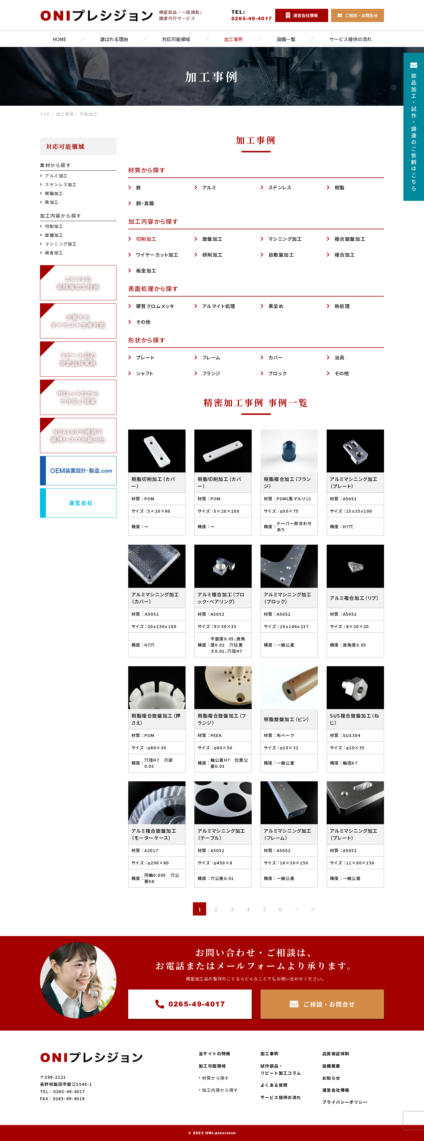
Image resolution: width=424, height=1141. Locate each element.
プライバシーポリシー (345, 1102)
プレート (145, 357)
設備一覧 (286, 39)
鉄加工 (49, 202)
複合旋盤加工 (350, 238)
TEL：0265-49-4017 (62, 1091)
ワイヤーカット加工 (157, 254)
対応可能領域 (176, 39)
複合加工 (345, 254)
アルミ (209, 187)
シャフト (144, 373)
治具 (340, 357)
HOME (59, 39)
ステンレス (280, 187)
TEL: (251, 15)
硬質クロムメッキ (155, 305)
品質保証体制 (335, 1053)
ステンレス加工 (58, 184)
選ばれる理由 (114, 39)
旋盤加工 (212, 238)
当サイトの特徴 (215, 1053)
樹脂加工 (51, 193)
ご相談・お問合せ (322, 1004)
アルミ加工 (54, 176)
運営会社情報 (335, 1090)
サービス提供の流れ (350, 39)
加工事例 (233, 39)
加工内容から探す (218, 1090)
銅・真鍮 (145, 203)
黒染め (276, 305)
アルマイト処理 (219, 305)
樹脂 (340, 187)
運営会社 (81, 502)
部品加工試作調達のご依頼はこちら (414, 127)
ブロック (277, 373)
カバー (275, 357)
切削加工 (146, 238)
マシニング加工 (285, 238)
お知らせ (331, 1078)
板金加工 (146, 270)
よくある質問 (274, 1085)
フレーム (211, 357)
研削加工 (212, 254)
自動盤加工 (281, 254)
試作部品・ (281, 1069)
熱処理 (342, 305)
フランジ (211, 373)
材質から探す (214, 1078)
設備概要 (331, 1065)
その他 (143, 321)
